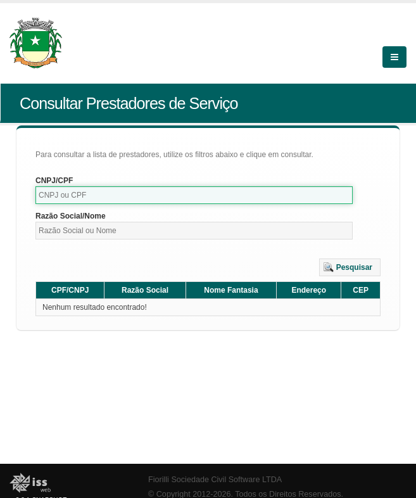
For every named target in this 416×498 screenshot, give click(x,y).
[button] (350, 267)
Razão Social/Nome (70, 216)
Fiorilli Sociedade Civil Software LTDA (215, 479)
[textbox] (194, 195)
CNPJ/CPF (54, 180)
